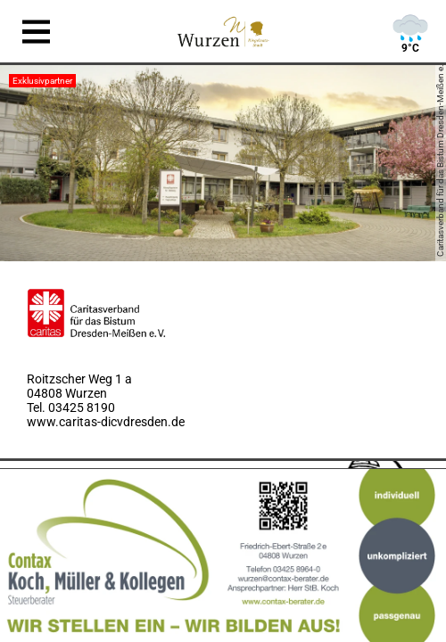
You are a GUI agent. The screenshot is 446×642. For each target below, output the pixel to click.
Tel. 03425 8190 (71, 407)
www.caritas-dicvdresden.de (106, 422)
